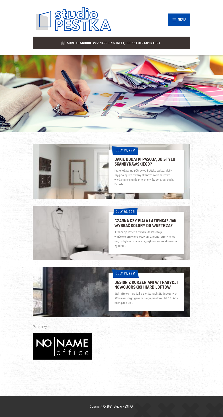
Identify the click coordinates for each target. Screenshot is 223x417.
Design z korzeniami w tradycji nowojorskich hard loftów (146, 285)
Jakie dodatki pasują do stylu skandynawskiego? (144, 162)
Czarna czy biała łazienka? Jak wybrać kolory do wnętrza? (145, 223)
